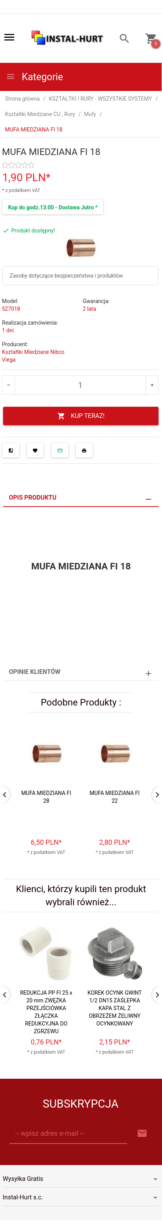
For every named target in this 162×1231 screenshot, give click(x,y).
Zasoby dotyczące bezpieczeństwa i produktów (66, 276)
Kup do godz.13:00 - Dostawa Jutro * (52, 207)
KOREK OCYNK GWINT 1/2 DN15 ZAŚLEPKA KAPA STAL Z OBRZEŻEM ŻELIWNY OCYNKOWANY (114, 1008)
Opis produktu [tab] (32, 497)
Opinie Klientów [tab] (34, 671)
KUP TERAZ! (81, 416)
